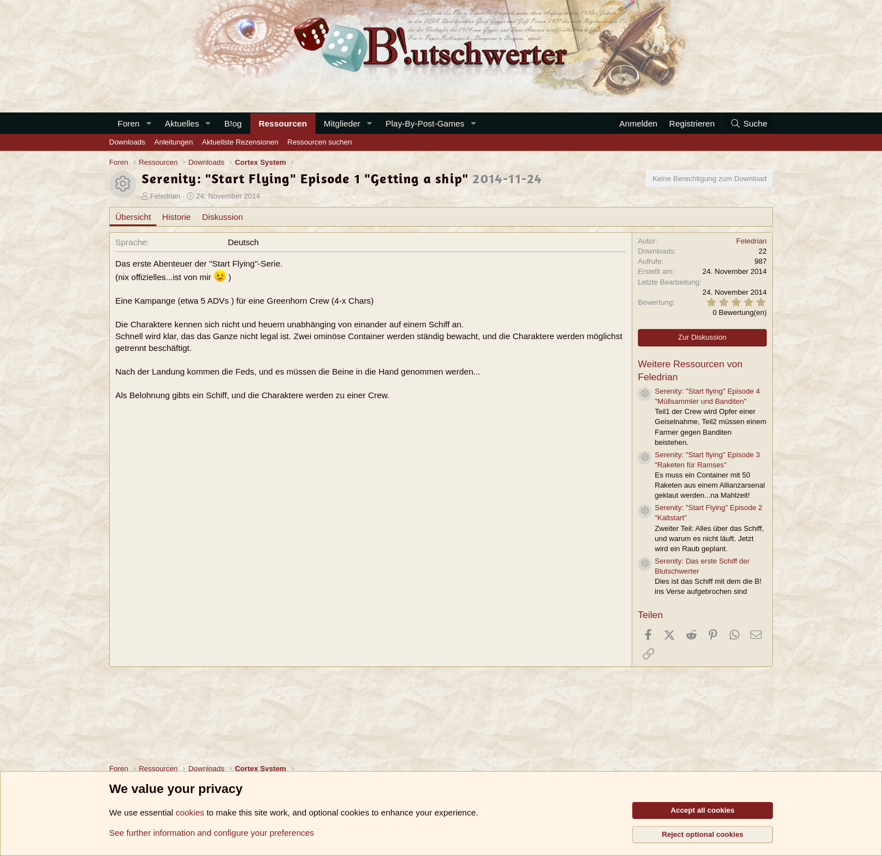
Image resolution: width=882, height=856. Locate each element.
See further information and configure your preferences (211, 832)
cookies (190, 812)
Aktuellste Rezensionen (240, 142)
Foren (129, 123)
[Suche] (748, 123)
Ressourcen (283, 123)
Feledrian (165, 196)
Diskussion (222, 217)
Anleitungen (173, 142)
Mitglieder (342, 123)
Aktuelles (182, 123)
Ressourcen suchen (319, 142)
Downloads (127, 142)
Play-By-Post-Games (424, 123)
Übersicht (133, 217)
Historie (176, 217)
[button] (148, 123)
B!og (233, 123)
